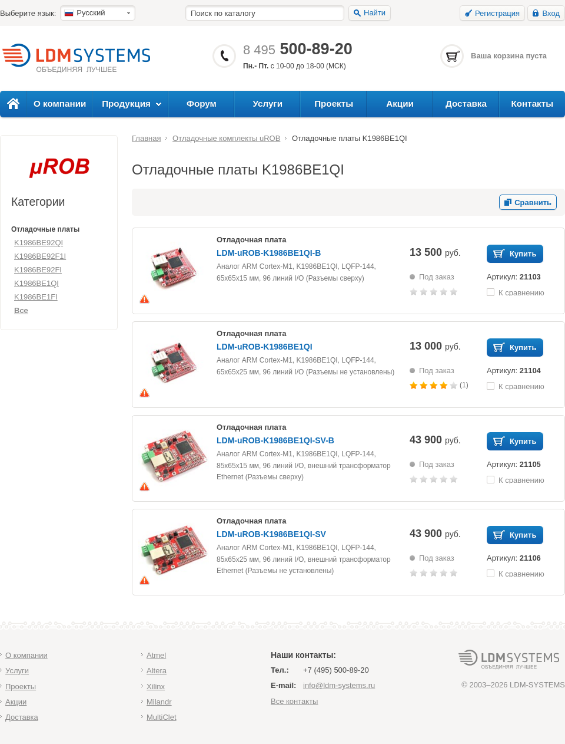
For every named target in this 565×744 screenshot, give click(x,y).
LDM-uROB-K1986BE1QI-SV (271, 534)
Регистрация (497, 13)
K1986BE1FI (36, 296)
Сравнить (532, 202)
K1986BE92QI (38, 242)
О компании (60, 103)
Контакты (532, 103)
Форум (202, 103)
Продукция (126, 103)
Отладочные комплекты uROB (226, 138)
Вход (551, 13)
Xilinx (156, 686)
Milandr (159, 701)
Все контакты (294, 701)
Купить (523, 253)
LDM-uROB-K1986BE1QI (265, 346)
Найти (374, 12)
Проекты (333, 103)
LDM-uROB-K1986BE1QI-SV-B (275, 440)
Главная (146, 138)
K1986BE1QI (36, 283)
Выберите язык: (28, 13)
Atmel (156, 655)
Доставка (466, 103)
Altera (157, 670)
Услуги (268, 103)
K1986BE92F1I (40, 256)
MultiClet (162, 717)
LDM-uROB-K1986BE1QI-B (269, 253)
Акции (400, 103)
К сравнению (521, 292)
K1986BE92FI (38, 269)
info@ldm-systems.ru (339, 685)
